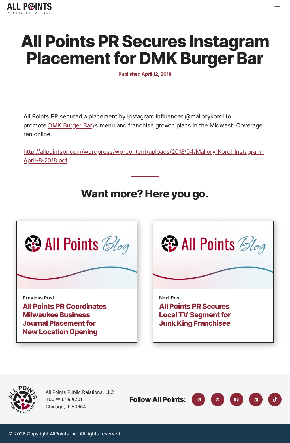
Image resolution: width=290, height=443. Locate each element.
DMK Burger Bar (70, 125)
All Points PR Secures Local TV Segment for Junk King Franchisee (195, 314)
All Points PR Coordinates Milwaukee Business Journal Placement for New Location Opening (65, 319)
